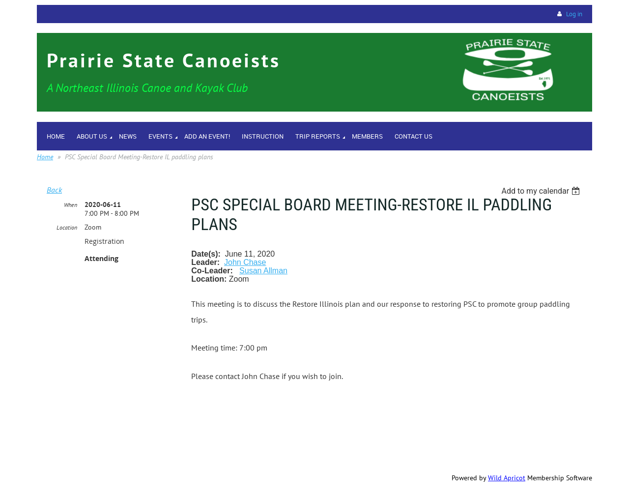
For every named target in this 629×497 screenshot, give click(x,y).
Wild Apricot (506, 477)
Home (45, 156)
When (70, 204)
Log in (574, 14)
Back (54, 190)
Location (67, 227)
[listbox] (541, 191)
